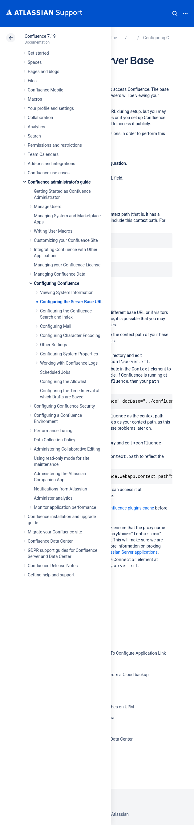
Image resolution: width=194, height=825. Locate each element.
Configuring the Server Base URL (71, 301)
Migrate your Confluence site (55, 531)
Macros (35, 99)
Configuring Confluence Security (64, 406)
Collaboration (40, 117)
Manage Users (47, 206)
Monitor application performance (65, 507)
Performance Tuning (53, 430)
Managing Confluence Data (59, 274)
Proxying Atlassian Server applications (121, 552)
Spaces (35, 62)
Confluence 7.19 (40, 36)
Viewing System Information (67, 292)
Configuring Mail (55, 326)
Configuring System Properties (69, 353)
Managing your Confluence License (67, 264)
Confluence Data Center (50, 541)
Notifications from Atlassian (60, 488)
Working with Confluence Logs (69, 363)
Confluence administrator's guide (59, 182)
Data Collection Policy (54, 439)
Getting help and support (51, 574)
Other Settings (53, 344)
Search (175, 13)
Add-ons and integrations (51, 163)
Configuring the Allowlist (63, 381)
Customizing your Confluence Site (66, 240)
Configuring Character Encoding (70, 335)
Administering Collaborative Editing (67, 449)
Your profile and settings (51, 108)
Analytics (36, 126)
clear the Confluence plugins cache (121, 507)
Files (32, 80)
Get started (38, 53)
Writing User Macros (53, 231)
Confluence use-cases (49, 172)
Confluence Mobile (45, 89)
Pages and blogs (43, 71)
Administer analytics (53, 498)
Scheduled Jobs (55, 372)
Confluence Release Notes (53, 565)
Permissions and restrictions (55, 145)
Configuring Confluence (56, 283)
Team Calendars (43, 154)
